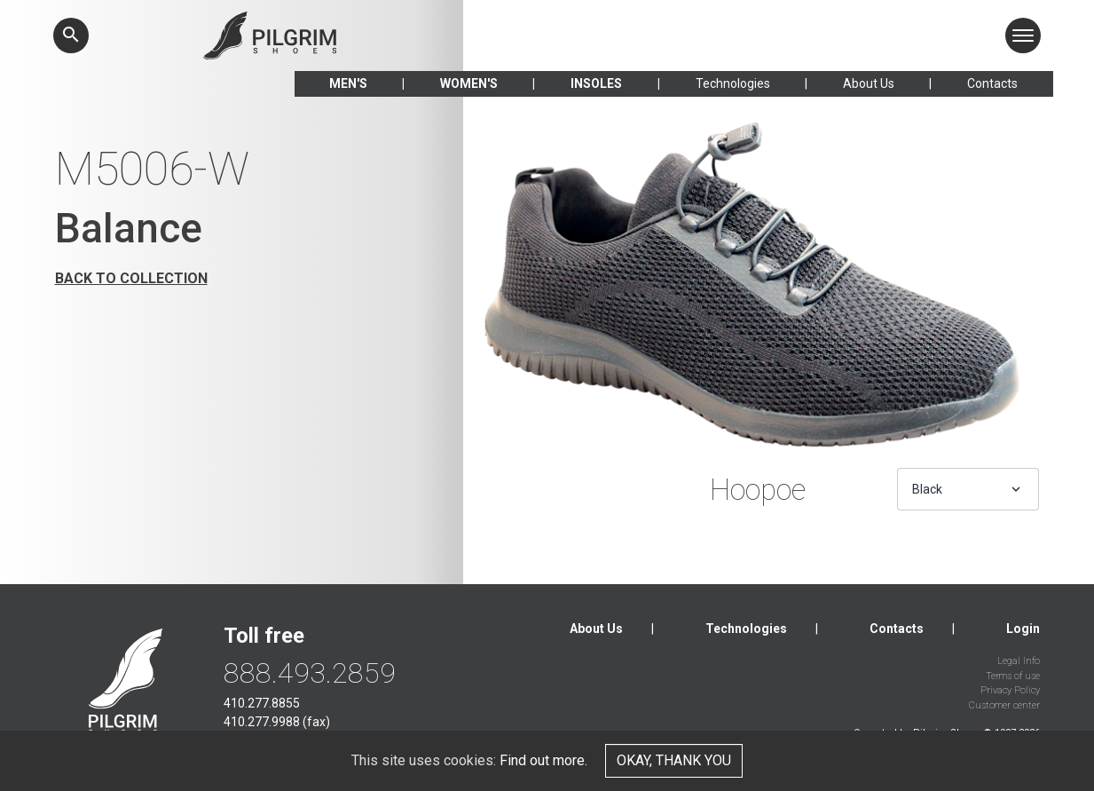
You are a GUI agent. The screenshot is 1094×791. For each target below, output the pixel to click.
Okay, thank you (674, 760)
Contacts (992, 83)
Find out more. (543, 760)
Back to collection (131, 278)
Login (1023, 628)
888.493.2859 (310, 673)
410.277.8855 (262, 703)
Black (927, 489)
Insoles (596, 83)
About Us (868, 83)
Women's (469, 83)
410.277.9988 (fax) (277, 722)
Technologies (733, 83)
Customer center (1004, 705)
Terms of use (1013, 676)
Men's (348, 83)
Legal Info (1018, 661)
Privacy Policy (1010, 690)
